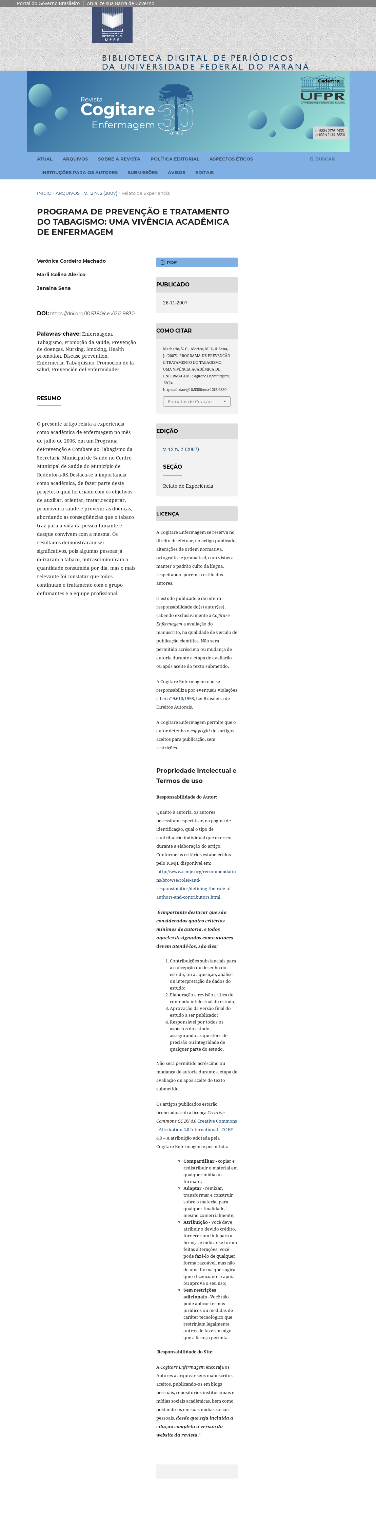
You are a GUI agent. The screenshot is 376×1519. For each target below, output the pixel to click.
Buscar (322, 159)
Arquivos (75, 159)
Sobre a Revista (119, 159)
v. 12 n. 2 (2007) (100, 193)
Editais (204, 172)
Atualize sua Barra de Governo (120, 3)
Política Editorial (175, 159)
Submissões (143, 172)
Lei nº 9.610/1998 (177, 698)
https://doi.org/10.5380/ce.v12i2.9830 (92, 314)
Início (44, 193)
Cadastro (328, 80)
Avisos (176, 172)
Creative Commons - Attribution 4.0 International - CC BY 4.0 (196, 1129)
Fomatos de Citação (190, 401)
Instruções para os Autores (79, 172)
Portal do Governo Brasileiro (48, 3)
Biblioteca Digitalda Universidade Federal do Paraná (206, 62)
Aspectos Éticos (231, 159)
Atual (45, 159)
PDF (171, 262)
